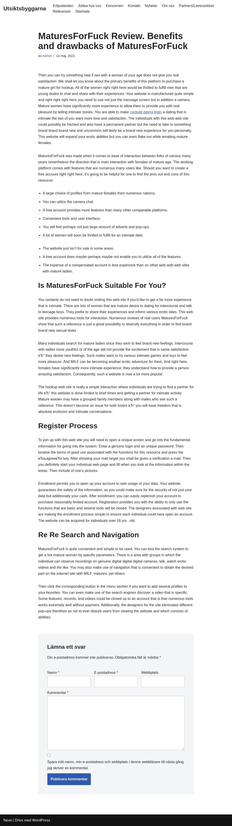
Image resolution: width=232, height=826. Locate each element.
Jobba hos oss (89, 6)
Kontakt (134, 6)
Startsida (82, 11)
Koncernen (114, 6)
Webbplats (149, 673)
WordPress (41, 820)
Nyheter (151, 6)
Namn (53, 673)
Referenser (62, 11)
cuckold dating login (146, 112)
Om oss (168, 6)
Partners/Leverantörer (196, 6)
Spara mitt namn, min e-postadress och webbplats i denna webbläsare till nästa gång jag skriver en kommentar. (115, 765)
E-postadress (106, 673)
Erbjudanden (63, 6)
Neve (7, 820)
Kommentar (57, 693)
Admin (47, 56)
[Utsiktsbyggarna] (24, 8)
